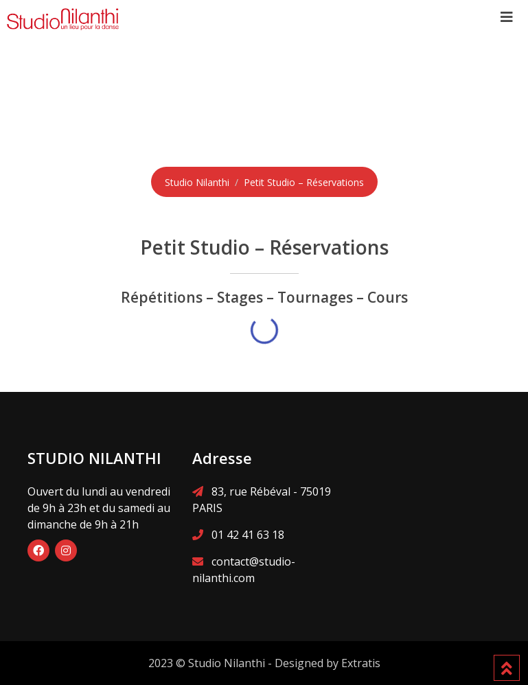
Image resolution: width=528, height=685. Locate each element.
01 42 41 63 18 (247, 534)
